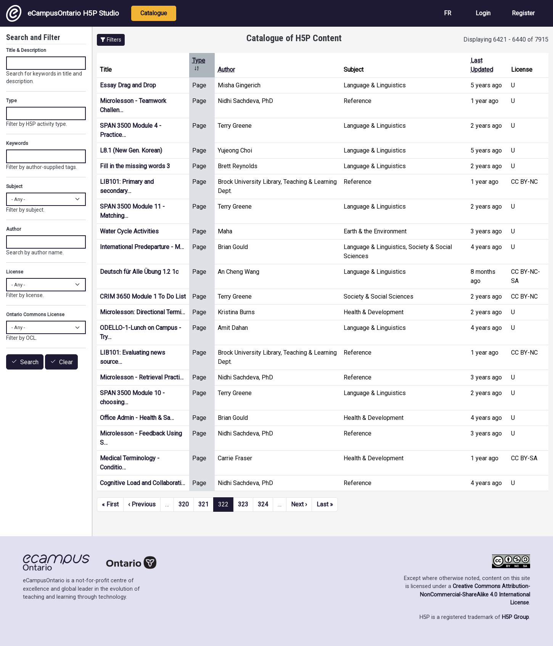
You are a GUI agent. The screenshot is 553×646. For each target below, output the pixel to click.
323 (243, 504)
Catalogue (153, 13)
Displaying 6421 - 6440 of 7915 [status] (505, 39)
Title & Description (26, 50)
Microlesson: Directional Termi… (142, 312)
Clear (66, 362)
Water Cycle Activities (129, 231)
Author (226, 69)
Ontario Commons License (35, 314)
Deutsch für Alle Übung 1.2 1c (139, 271)
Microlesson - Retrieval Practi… (141, 377)
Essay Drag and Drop (128, 85)
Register (523, 13)
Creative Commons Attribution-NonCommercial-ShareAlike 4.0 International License (475, 594)
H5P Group (515, 617)
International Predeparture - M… (142, 247)
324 (263, 504)
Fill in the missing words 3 (135, 166)
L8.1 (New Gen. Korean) (131, 150)
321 (203, 504)
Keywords (17, 143)
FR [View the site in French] (447, 13)
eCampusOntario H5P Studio (62, 13)
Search (29, 362)
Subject (14, 186)
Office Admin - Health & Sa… (137, 417)
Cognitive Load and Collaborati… (142, 483)
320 (183, 504)
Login (483, 13)
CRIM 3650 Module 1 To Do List (143, 296)
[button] (111, 40)
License (14, 272)
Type (11, 100)
